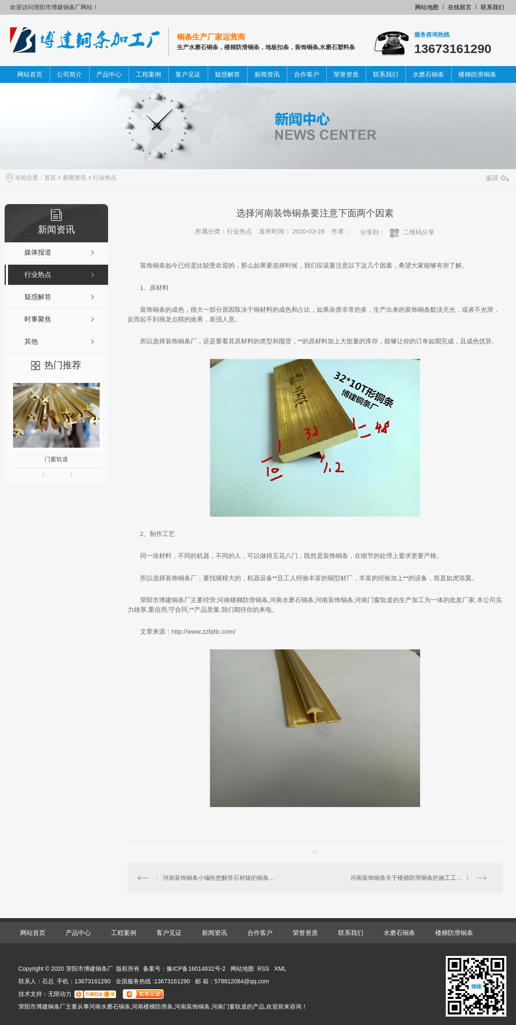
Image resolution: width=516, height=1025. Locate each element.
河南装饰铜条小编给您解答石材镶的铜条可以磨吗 (221, 877)
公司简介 (69, 74)
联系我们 (492, 7)
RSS (264, 968)
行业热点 (104, 177)
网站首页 (29, 74)
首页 (50, 177)
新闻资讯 (267, 74)
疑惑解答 (227, 74)
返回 (497, 177)
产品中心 (109, 74)
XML (280, 968)
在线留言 (459, 7)
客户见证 (188, 74)
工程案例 (148, 74)
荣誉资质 (346, 74)
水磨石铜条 (428, 74)
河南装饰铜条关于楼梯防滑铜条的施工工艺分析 (412, 877)
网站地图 (427, 7)
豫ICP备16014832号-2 (196, 968)
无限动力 (59, 993)
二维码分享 (418, 232)
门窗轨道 (56, 459)
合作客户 (306, 74)
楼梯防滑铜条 (477, 74)
